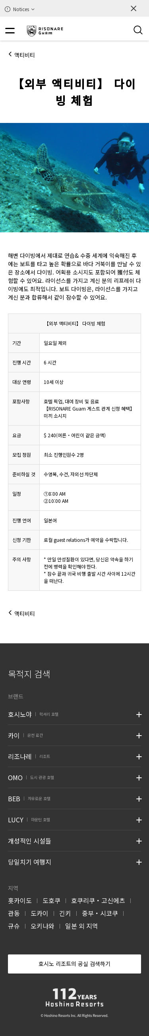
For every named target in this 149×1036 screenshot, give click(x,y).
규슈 (14, 926)
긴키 (65, 913)
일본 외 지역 (81, 926)
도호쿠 (51, 900)
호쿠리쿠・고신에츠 (98, 900)
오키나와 (42, 926)
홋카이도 (20, 900)
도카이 (39, 913)
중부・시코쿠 (100, 913)
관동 (14, 913)
